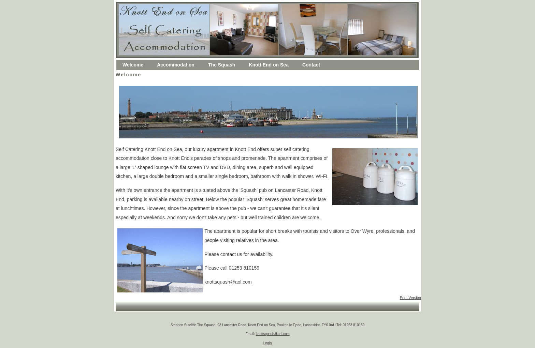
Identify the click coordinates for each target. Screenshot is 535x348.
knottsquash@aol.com (228, 282)
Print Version (410, 298)
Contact (311, 64)
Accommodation (175, 64)
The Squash (221, 64)
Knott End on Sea (269, 64)
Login (267, 343)
